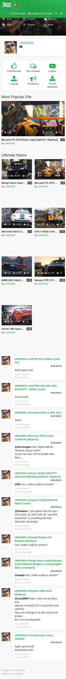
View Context (22, 374)
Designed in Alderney (13, 670)
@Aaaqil (20, 575)
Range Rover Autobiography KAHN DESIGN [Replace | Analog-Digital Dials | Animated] (38, 564)
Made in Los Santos (12, 673)
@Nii (17, 484)
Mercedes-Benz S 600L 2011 (45, 412)
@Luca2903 (21, 598)
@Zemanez (21, 511)
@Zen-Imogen (23, 447)
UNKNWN (26, 43)
